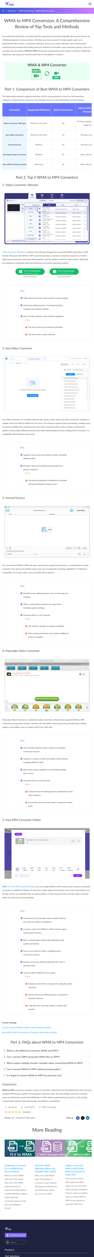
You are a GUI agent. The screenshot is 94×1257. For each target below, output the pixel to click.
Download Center (15, 1235)
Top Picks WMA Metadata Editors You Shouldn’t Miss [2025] (45, 1168)
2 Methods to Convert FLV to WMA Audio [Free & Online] (15, 1168)
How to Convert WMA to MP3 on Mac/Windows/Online (26, 1027)
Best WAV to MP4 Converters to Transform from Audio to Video (29, 1032)
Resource (12, 11)
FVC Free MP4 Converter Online (21, 886)
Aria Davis (12, 1107)
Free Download (34, 271)
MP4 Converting (26, 11)
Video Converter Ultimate (13, 252)
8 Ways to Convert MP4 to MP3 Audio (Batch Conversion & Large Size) (75, 1170)
